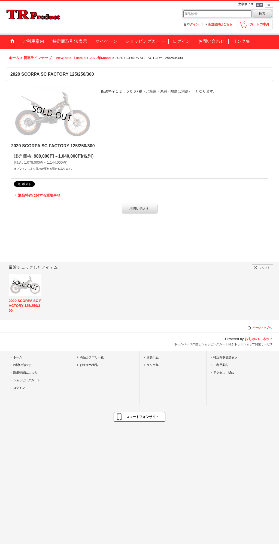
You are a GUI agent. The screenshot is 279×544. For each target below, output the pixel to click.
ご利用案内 (220, 364)
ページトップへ (262, 327)
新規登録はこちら (220, 24)
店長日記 (153, 357)
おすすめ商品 (89, 364)
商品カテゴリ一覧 (92, 357)
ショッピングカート (26, 380)
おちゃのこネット (259, 339)
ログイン (193, 24)
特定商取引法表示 (225, 357)
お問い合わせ (139, 208)
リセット (264, 267)
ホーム (17, 357)
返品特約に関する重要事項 (39, 195)
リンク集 (153, 364)
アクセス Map (223, 372)
